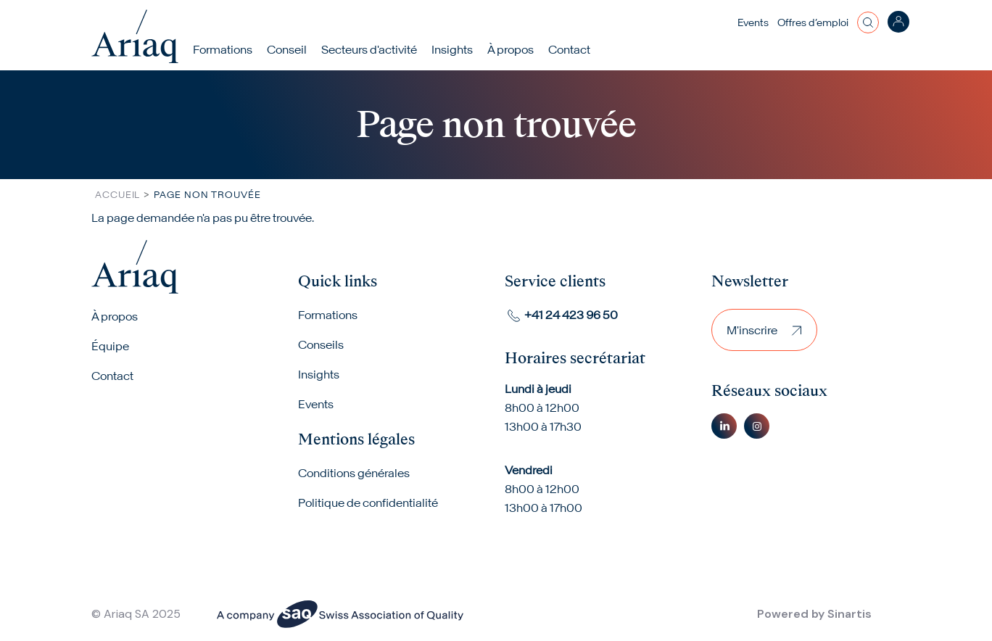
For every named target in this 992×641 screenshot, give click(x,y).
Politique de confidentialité (368, 502)
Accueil (117, 195)
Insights (452, 49)
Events (753, 22)
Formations (222, 49)
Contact (569, 49)
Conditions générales (354, 473)
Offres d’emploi (812, 22)
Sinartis (849, 613)
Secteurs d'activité (369, 49)
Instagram (756, 426)
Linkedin (724, 426)
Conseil (287, 49)
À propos (114, 316)
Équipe (110, 346)
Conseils (321, 344)
